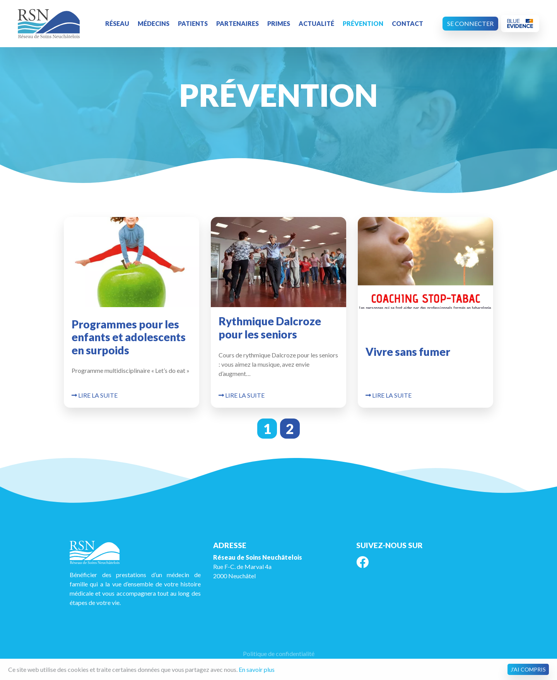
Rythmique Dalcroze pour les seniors (270, 327)
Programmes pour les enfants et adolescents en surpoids (129, 337)
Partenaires (237, 23)
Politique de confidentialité (278, 653)
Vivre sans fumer (408, 351)
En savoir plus (257, 669)
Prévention (363, 23)
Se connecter (470, 23)
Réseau (117, 23)
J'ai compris (528, 669)
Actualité (316, 23)
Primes (278, 23)
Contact (407, 23)
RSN (49, 23)
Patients (193, 23)
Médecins (153, 23)
